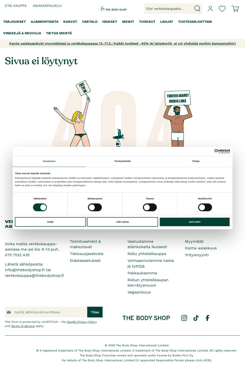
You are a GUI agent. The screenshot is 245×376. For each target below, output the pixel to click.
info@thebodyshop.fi (25, 269)
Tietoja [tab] (196, 161)
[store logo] (109, 8)
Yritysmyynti (197, 255)
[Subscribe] (95, 312)
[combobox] (173, 8)
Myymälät (194, 241)
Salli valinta (122, 222)
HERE (207, 360)
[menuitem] (14, 21)
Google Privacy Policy (82, 322)
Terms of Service (23, 326)
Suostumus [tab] (49, 161)
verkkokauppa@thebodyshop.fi (34, 275)
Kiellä (50, 222)
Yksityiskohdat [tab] (122, 161)
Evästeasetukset (85, 260)
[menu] (122, 27)
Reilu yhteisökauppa (147, 253)
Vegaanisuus (139, 292)
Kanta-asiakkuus (201, 248)
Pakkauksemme (142, 273)
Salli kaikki (195, 222)
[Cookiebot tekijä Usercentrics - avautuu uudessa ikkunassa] (208, 151)
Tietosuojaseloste (86, 253)
